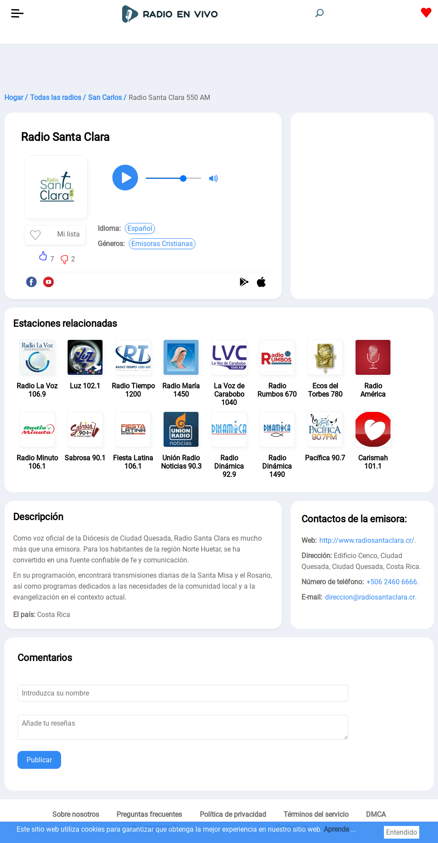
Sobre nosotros (75, 814)
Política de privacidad (233, 814)
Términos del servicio (316, 814)
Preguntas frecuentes (149, 814)
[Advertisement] (219, 65)
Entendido (401, 832)
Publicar (39, 760)
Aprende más (344, 829)
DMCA (376, 814)
